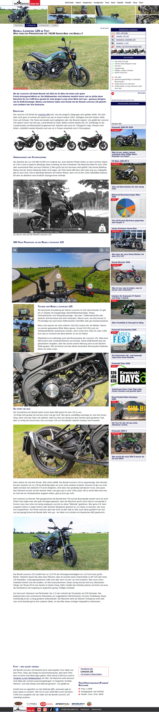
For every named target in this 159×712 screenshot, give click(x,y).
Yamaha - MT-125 (122, 36)
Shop (135, 3)
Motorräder (69, 3)
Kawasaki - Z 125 (122, 43)
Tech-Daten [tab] (19, 25)
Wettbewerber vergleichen (128, 30)
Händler (128, 3)
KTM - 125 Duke (122, 33)
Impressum (84, 709)
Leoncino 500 (44, 114)
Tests (107, 3)
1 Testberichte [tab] (31, 25)
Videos (78, 3)
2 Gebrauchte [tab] (44, 25)
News (113, 3)
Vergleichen (87, 3)
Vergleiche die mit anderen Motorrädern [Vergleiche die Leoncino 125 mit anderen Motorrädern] (91, 671)
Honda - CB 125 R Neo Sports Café (129, 46)
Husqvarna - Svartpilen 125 (126, 40)
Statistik (120, 3)
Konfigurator (98, 3)
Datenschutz (96, 709)
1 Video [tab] (54, 25)
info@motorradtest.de (69, 709)
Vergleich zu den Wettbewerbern (27, 678)
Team (141, 3)
